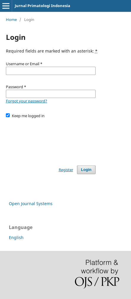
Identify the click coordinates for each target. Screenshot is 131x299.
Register (66, 169)
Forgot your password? (26, 101)
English (16, 237)
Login (86, 169)
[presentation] (51, 139)
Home (11, 19)
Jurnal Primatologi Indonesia (42, 5)
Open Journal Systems (31, 203)
